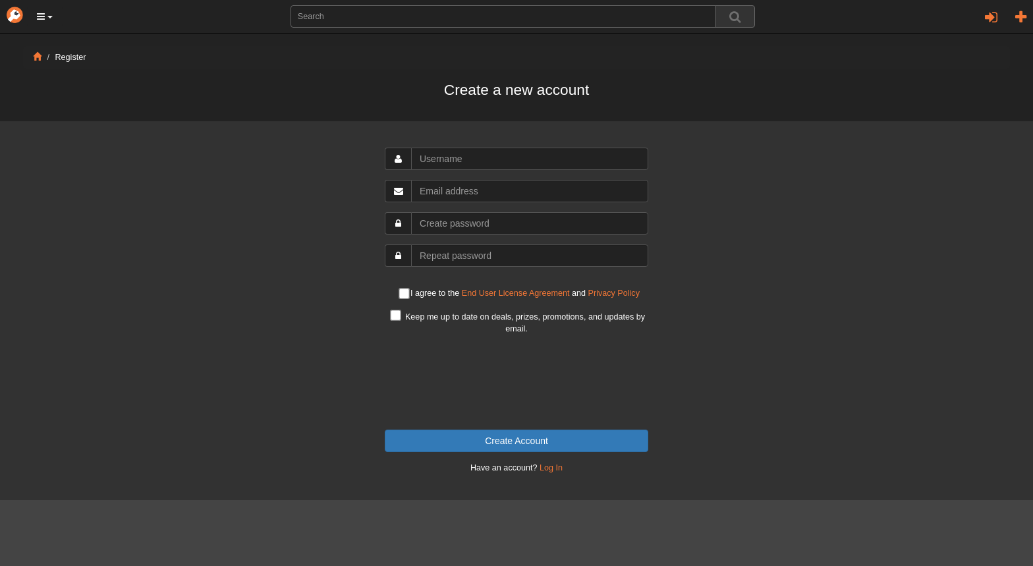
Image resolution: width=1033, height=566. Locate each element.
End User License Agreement (516, 293)
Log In (551, 467)
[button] (45, 16)
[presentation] (516, 382)
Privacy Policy (614, 293)
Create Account (516, 441)
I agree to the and (519, 294)
